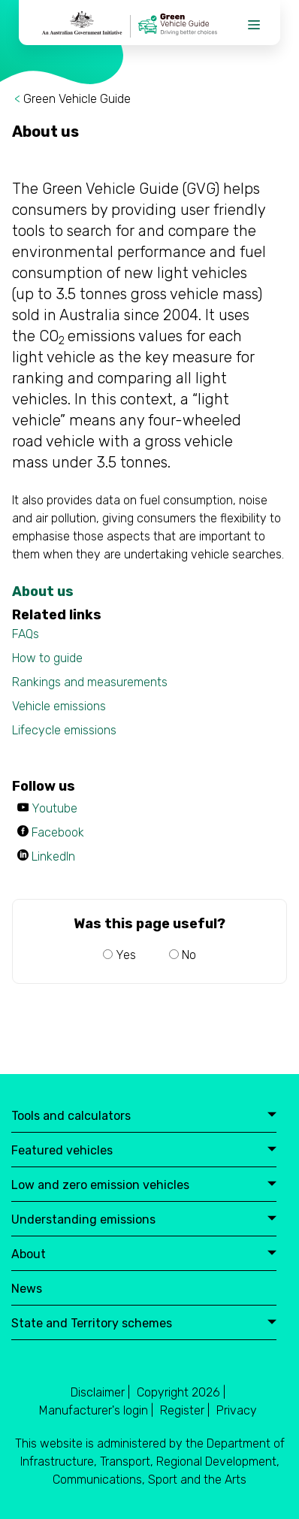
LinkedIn (53, 856)
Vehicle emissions (59, 706)
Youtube (54, 808)
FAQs (25, 634)
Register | (185, 1410)
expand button (271, 1115)
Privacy (236, 1410)
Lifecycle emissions (64, 730)
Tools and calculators (143, 1116)
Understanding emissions (143, 1220)
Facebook (58, 832)
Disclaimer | (100, 1392)
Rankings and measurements (90, 682)
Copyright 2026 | (181, 1392)
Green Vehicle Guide (77, 99)
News (26, 1289)
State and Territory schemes (143, 1324)
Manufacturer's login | (96, 1410)
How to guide (47, 658)
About (143, 1254)
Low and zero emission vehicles (143, 1185)
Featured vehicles (143, 1151)
